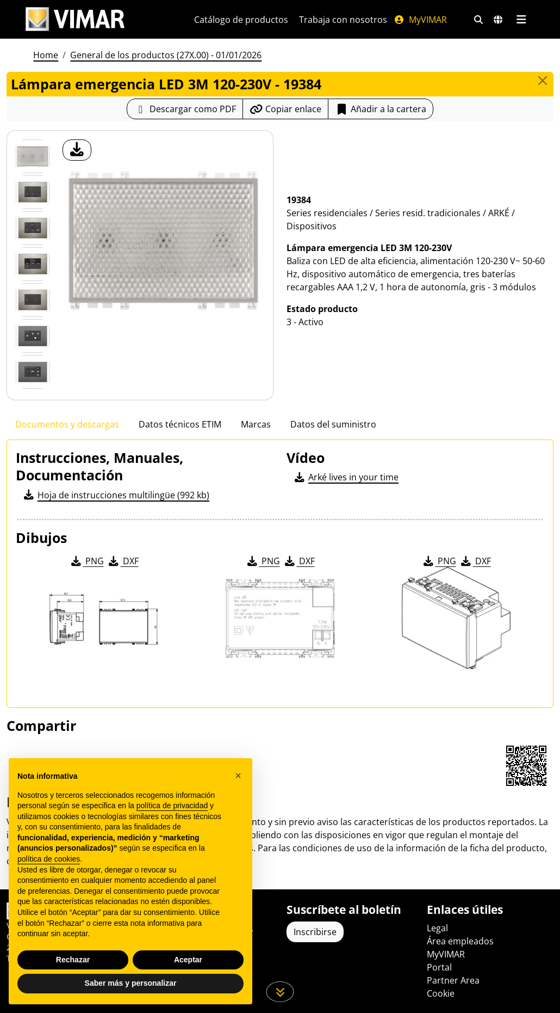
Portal (439, 967)
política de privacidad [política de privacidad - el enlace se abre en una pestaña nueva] (172, 805)
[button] (238, 775)
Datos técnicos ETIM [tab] (180, 424)
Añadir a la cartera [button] (380, 109)
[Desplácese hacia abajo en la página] (280, 991)
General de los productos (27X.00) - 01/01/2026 (166, 55)
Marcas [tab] (256, 424)
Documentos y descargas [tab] (67, 424)
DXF (123, 561)
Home (45, 55)
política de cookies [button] (48, 859)
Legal (437, 928)
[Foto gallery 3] (32, 264)
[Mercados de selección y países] (498, 19)
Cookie (441, 993)
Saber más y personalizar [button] (131, 983)
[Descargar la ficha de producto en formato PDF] (185, 109)
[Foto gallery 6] (32, 372)
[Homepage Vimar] (75, 19)
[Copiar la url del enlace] (285, 109)
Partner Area (453, 980)
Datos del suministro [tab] (333, 424)
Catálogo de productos (241, 20)
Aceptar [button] (188, 959)
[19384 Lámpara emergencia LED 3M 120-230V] (32, 156)
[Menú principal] (521, 19)
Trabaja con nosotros (343, 20)
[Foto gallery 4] (32, 300)
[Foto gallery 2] (32, 228)
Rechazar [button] (73, 959)
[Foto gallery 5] (32, 336)
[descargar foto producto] (77, 150)
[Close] (542, 80)
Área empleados (460, 941)
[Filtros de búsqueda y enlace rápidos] (478, 19)
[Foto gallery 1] (32, 192)
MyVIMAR (420, 20)
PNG (87, 561)
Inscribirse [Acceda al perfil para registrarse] (315, 932)
